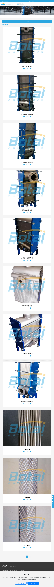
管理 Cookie (21, 583)
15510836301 (5, 1)
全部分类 (27, 21)
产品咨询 (19, 4)
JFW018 (27, 497)
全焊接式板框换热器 (27, 114)
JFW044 (27, 449)
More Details (27, 68)
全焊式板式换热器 (27, 66)
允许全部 (33, 583)
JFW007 (27, 545)
